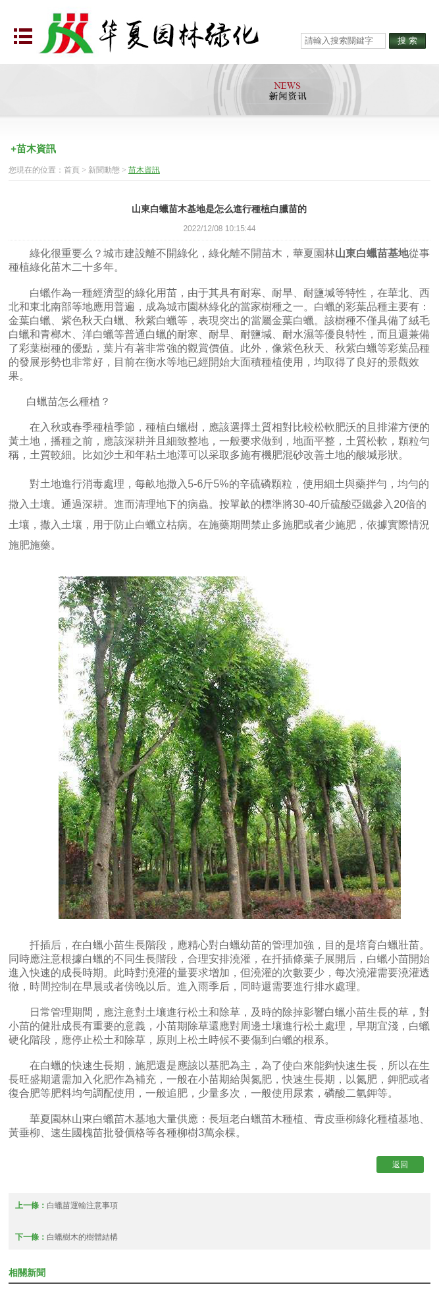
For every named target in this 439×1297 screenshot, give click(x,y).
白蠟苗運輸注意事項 (82, 1205)
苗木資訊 (144, 170)
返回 (400, 1164)
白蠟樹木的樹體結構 (82, 1237)
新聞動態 (104, 170)
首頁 (72, 170)
